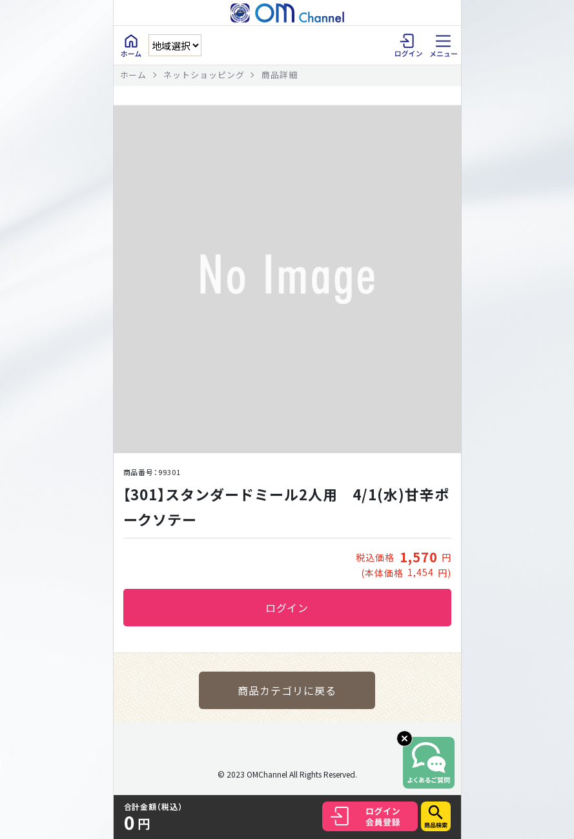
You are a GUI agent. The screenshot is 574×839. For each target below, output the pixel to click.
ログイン (287, 607)
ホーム (133, 74)
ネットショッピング (204, 74)
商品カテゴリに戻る (287, 690)
